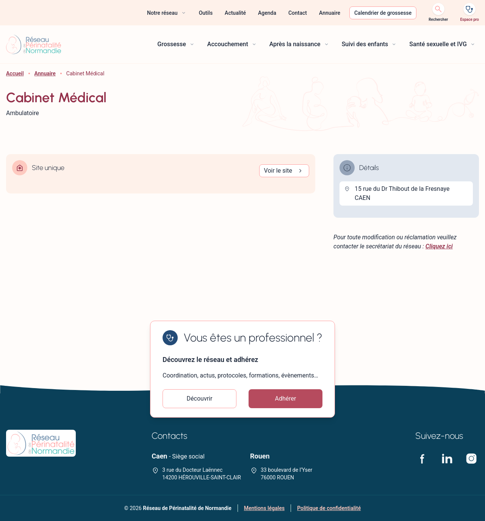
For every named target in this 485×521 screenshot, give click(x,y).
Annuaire (45, 73)
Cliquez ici (439, 246)
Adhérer (285, 398)
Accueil (15, 73)
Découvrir (200, 398)
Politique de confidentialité (329, 508)
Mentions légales (264, 508)
